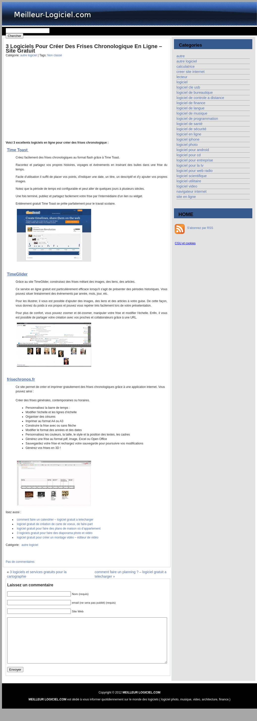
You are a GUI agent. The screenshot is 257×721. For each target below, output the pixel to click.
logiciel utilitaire (188, 181)
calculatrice (185, 66)
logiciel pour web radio (194, 171)
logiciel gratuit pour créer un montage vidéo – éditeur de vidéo (57, 537)
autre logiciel (28, 55)
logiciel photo (187, 145)
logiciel (182, 82)
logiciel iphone (188, 139)
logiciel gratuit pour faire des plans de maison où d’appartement (59, 528)
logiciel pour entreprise (194, 160)
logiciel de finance (190, 103)
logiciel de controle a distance (200, 98)
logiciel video (186, 186)
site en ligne (186, 197)
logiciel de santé (189, 124)
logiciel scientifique (191, 176)
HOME (185, 214)
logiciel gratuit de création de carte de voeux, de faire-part (55, 524)
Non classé (54, 55)
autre (180, 56)
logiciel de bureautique (194, 92)
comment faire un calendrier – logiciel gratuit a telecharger (55, 519)
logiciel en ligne (188, 134)
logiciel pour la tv (189, 165)
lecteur (181, 77)
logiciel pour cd (188, 155)
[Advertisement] (44, 102)
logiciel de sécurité (191, 129)
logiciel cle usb (188, 87)
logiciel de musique (191, 113)
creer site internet (190, 72)
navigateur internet (191, 191)
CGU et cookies (185, 243)
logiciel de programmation (197, 119)
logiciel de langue (190, 108)
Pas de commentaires (20, 562)
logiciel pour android (192, 150)
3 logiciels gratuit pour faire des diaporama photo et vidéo (54, 533)
